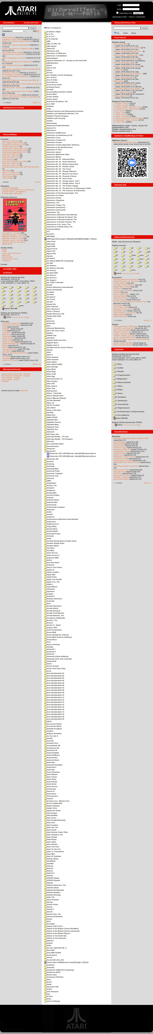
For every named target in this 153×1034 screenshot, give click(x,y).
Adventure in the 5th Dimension (58, 147)
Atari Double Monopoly (55, 820)
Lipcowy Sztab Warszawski (124, 77)
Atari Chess (50, 818)
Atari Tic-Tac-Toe (52, 849)
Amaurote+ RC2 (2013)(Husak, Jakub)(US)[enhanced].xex (71, 456)
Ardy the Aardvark (53, 630)
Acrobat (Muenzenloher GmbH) (58, 92)
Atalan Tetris (50, 808)
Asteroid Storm (51, 760)
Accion (48, 73)
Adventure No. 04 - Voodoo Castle (59, 166)
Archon (5, 347)
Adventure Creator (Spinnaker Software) (61, 145)
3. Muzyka (118, 371)
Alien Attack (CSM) (53, 364)
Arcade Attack (51, 608)
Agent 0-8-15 (50, 249)
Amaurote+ (50, 451)
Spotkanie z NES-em (10, 73)
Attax (47, 945)
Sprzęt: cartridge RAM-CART (124, 337)
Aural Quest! (50, 955)
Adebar (48, 121)
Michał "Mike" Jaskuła (122, 287)
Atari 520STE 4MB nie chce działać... (128, 88)
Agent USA (50, 253)
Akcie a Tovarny (52, 311)
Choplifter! (6, 329)
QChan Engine (7, 178)
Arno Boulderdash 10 (54, 695)
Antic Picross (51, 553)
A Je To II (49, 36)
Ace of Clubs (50, 80)
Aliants (48, 350)
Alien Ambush (51, 357)
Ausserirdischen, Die (54, 960)
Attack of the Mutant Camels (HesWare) (61, 928)
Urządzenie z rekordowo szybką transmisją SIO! (20, 69)
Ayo (47, 994)
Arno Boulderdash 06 (54, 685)
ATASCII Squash (52, 880)
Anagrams (49, 490)
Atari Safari (50, 842)
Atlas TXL (49, 897)
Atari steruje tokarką (121, 479)
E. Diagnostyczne (121, 408)
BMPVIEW (6, 171)
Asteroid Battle (51, 753)
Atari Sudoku (50, 844)
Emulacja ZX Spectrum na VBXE (14, 161)
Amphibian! (50, 483)
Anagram (49, 488)
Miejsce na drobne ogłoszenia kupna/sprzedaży (131, 339)
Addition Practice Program (56, 116)
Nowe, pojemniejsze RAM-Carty (126, 326)
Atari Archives (7, 257)
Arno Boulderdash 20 (54, 719)
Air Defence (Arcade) (54, 268)
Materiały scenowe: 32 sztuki (13, 235)
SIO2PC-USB (119, 444)
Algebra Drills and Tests (55, 340)
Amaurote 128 (51, 459)
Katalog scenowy (119, 245)
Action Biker (50, 94)
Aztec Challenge (52, 1001)
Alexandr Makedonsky (54, 328)
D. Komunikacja (120, 404)
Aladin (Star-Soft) (52, 316)
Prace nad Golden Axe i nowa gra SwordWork (19, 80)
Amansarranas (51, 446)
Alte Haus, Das (51, 434)
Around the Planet (53, 724)
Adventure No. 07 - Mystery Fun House (61, 174)
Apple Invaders (51, 572)
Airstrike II (49, 297)
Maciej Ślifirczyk (120, 311)
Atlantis (48, 883)
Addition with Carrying (54, 118)
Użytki (125, 33)
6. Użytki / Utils (119, 112)
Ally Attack (50, 408)
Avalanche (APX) (52, 972)
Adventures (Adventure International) (60, 215)
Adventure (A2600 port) (55, 133)
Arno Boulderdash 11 (54, 697)
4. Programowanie (121, 375)
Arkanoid (49, 654)
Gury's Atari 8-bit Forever (11, 253)
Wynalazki (116, 436)
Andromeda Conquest (54, 507)
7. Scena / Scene (120, 114)
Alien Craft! (50, 374)
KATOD (116, 292)
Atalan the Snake (52, 810)
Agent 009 (49, 246)
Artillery (48, 731)
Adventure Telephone (54, 200)
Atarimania (6, 255)
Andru (48, 512)
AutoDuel (49, 965)
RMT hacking (119, 81)
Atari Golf (49, 823)
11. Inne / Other (119, 122)
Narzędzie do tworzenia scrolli (13, 145)
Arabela (48, 594)
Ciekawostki (118, 70)
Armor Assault (51, 666)
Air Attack (49, 258)
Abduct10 (49, 48)
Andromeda (50, 505)
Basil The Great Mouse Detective (14, 353)
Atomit (48, 907)
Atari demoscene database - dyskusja (15, 376)
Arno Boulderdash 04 (54, 680)
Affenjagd (49, 236)
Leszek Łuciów (119, 300)
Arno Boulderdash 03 (54, 678)
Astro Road (50, 779)
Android (48, 497)
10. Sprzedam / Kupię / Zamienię (126, 120)
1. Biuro (117, 364)
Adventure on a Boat (54, 195)
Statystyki (5, 381)
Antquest (49, 565)
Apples (48, 584)
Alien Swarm (50, 386)
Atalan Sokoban (52, 806)
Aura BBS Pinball (52, 953)
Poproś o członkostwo (137, 17)
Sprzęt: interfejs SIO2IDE (123, 343)
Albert (48, 318)
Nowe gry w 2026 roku (10, 141)
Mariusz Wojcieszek (121, 294)
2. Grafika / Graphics (121, 105)
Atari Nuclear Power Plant (56, 832)
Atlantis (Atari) (51, 888)
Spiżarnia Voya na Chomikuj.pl (13, 242)
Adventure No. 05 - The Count (57, 169)
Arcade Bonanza (52, 611)
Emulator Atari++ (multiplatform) (14, 192)
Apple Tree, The (52, 582)
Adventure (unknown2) (54, 210)
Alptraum (49, 432)
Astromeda (50, 789)
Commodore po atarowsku (12, 65)
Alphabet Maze (51, 424)
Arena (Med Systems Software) (58, 637)
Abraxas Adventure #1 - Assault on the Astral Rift (65, 60)
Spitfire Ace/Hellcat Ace (11, 344)
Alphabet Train (51, 427)
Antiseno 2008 (51, 558)
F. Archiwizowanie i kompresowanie (128, 411)
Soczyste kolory (119, 472)
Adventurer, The (52, 212)
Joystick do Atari (120, 453)
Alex (47, 326)
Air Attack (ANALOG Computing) (58, 261)
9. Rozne (118, 393)
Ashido (48, 738)
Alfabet (48, 333)
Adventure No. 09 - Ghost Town (58, 178)
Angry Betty (50, 526)
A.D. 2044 (49, 104)
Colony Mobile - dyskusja (10, 377)
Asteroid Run (51, 758)
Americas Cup (51, 476)
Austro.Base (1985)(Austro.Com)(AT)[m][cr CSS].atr (66, 962)
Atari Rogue (50, 839)
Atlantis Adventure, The (55, 885)
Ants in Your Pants (53, 567)
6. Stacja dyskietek (122, 382)
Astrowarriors (51, 796)
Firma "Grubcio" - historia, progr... (126, 55)
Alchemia (49, 321)
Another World (51, 546)
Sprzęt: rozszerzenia (121, 334)
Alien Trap (49, 388)
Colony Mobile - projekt (10, 379)
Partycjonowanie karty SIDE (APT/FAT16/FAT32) (20, 167)
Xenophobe (6, 336)
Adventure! (50, 130)
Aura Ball (49, 950)
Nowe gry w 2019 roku (10, 156)
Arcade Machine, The (54, 615)
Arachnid (49, 601)
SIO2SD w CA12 (120, 447)
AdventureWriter (52, 229)
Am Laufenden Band (54, 444)
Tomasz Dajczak (120, 283)
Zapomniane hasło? (119, 17)
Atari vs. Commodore (54, 851)
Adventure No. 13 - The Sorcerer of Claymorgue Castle (67, 188)
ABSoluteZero (51, 63)
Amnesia (49, 478)
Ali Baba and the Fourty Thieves (58, 347)
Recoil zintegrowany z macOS (13, 58)
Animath (49, 536)
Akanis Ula (50, 304)
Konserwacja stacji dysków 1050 (14, 150)
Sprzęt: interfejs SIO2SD (123, 345)
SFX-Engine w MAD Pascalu (13, 143)
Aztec (47, 999)
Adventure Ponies (52, 198)
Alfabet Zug (50, 335)
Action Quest (50, 99)
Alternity (49, 441)
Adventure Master (52, 157)
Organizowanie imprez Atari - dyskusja (15, 374)
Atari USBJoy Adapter (122, 330)
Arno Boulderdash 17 (54, 712)
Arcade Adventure (53, 606)
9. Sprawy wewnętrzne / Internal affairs (128, 118)
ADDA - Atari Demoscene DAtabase (126, 242)
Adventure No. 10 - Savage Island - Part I (62, 181)
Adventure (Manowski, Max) (56, 154)
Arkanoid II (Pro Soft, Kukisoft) (58, 659)
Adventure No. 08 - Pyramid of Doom (60, 176)
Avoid (48, 982)
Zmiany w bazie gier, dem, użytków (127, 48)
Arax (47, 603)
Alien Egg (49, 376)
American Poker (52, 471)
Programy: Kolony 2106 (122, 332)
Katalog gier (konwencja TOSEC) (14, 313)
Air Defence (50, 266)
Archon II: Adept (8, 342)
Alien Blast (50, 369)
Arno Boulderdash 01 (54, 673)
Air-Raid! (49, 292)
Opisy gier (5, 321)
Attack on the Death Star (55, 936)
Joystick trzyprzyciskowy (123, 460)
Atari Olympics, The (53, 835)
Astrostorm (50, 794)
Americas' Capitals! (53, 473)
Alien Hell (49, 384)
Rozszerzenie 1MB (121, 459)
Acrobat (48, 89)
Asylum (48, 798)
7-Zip (21, 317)
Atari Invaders (51, 825)
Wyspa (5, 345)
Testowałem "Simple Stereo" (124, 457)
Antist (48, 560)
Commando (6, 332)
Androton (49, 510)
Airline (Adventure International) (58, 287)
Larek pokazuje (8, 159)
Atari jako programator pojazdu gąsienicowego (131, 438)
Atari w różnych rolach (122, 475)
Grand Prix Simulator (10, 360)
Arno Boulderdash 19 (54, 717)
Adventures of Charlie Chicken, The (60, 222)
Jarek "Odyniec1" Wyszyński (124, 313)
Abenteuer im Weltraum (55, 53)
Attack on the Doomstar (55, 938)
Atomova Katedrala (53, 916)
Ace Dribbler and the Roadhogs (58, 75)
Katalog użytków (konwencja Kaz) (125, 354)
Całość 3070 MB (9, 308)
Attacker (49, 941)
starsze (37, 182)
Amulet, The (50, 485)
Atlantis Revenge (52, 895)
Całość (7, 317)
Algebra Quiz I (51, 343)
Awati (47, 984)
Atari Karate (50, 830)
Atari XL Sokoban (52, 856)
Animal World (51, 531)
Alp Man (48, 412)
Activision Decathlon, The (56, 101)
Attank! (48, 943)
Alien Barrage (51, 367)
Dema (133, 33)
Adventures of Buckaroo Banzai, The (60, 219)
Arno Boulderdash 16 (54, 709)
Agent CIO (49, 251)
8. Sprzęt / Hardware (121, 116)
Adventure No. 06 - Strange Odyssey (60, 171)
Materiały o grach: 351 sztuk (13, 240)
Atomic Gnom (51, 904)
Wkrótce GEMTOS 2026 (11, 95)
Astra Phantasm (52, 772)
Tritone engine (7, 176)
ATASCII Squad (51, 878)
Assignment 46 (51, 748)
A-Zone (48, 996)
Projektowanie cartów (122, 451)
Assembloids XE (52, 745)
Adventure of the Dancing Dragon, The (61, 193)
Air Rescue (50, 275)
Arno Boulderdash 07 (54, 688)
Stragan (115, 324)
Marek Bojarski (119, 314)
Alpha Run (49, 415)
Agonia (48, 256)
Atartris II (49, 873)
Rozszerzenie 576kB (121, 470)
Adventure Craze (52, 138)
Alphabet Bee (51, 420)
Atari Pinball (50, 837)
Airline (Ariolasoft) (53, 290)
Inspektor (5, 358)
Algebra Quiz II (51, 345)
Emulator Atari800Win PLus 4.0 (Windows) (18, 190)
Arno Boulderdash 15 (54, 707)
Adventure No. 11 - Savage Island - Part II (62, 183)
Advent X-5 (50, 128)
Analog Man (50, 493)
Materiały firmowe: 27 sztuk (12, 238)
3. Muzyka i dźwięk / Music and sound (128, 107)
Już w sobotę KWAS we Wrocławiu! (15, 76)
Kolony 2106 (7, 340)
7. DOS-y (118, 386)
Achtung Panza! (52, 87)
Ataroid (48, 868)
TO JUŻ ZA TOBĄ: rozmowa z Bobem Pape (130, 302)
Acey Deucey (50, 82)
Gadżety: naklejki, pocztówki (124, 335)
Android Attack (51, 500)
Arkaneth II (50, 652)
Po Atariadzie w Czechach (12, 75)
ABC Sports (50, 46)
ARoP (48, 721)
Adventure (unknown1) (54, 207)
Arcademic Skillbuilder (54, 618)
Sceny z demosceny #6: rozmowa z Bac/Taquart (20, 97)
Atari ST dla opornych (10, 172)
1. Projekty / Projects (121, 103)
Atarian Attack (51, 859)
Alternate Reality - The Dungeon (58, 439)
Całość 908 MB (120, 418)
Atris (47, 921)
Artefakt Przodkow (53, 729)
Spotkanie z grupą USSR (11, 39)
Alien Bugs (50, 371)
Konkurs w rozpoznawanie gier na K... (128, 51)
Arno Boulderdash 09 (54, 693)
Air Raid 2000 (51, 273)
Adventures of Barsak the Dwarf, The (60, 217)
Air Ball (48, 263)
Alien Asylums (51, 359)
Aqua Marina (50, 587)
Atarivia (48, 866)
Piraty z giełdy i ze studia (123, 92)
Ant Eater (49, 548)
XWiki (4, 251)
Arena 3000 (50, 632)
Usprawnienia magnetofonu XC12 (15, 148)
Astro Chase (50, 777)
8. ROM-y (118, 390)
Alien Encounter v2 (53, 379)
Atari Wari (49, 854)
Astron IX (49, 791)
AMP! (47, 481)
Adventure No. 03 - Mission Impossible (61, 164)
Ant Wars (49, 550)
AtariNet (48, 863)
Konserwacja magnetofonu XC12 (14, 152)
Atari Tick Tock (51, 847)
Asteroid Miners (52, 755)
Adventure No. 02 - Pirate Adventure (60, 162)
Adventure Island (52, 152)
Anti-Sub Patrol (51, 562)
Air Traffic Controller (54, 282)
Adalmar (49, 106)
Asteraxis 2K (50, 750)
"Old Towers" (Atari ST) (11, 323)
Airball (48, 285)
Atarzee (48, 875)
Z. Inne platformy (121, 415)
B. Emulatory (119, 397)
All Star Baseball (52, 400)
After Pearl (49, 241)
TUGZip (25, 317)
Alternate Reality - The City (56, 436)
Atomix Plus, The (52, 914)
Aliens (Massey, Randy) (55, 398)
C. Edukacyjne (120, 400)
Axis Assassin (51, 991)
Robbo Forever (8, 338)
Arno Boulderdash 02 (54, 676)
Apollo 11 (49, 570)
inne (20, 306)
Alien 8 (48, 355)
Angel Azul (50, 522)
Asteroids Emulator (53, 765)
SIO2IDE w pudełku (121, 477)
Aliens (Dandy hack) (53, 396)
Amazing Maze (51, 469)
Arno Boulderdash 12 (54, 700)
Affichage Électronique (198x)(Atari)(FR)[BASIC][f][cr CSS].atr (70, 239)
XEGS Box (118, 473)
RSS (36, 31)
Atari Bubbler (51, 815)
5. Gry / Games (119, 111)
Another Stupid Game (54, 543)
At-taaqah (49, 924)
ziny (132, 270)
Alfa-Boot (49, 338)
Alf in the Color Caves (54, 331)
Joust (4, 331)
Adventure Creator (53, 142)
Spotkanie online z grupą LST (13, 54)
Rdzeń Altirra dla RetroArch (124, 85)
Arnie (47, 671)
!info (132, 255)
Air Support (50, 280)
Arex (47, 642)
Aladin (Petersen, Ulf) (54, 314)
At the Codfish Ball (53, 803)
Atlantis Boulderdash (54, 890)
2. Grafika (118, 368)
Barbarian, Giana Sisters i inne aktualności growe (20, 84)
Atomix (48, 912)
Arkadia (48, 647)
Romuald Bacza (120, 296)
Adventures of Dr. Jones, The (57, 224)
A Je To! (48, 34)
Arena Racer (50, 640)
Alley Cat (49, 403)
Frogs (4, 327)
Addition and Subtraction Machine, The (61, 113)
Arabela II (49, 596)
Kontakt (4, 264)
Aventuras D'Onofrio (53, 977)
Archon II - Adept (52, 625)
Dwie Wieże (6, 351)
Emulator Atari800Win (10, 188)
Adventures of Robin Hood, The (58, 227)
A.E (47, 231)
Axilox (48, 989)
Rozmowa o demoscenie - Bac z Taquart (17, 91)
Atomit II (49, 909)
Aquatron (49, 591)
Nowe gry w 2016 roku (10, 163)
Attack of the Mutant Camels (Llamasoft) (61, 931)
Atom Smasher (51, 900)
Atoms (48, 919)
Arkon (48, 664)
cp (147, 248)
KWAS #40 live (8, 37)
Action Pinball (51, 97)
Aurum (48, 957)
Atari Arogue (50, 813)
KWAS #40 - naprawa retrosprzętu (15, 45)
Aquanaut (49, 589)
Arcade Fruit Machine (54, 613)
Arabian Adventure (53, 599)
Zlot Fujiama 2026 (120, 44)
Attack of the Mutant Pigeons (57, 933)
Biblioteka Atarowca (9, 197)
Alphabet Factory (52, 422)
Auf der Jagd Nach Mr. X (55, 948)
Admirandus (50, 123)
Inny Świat (6, 356)
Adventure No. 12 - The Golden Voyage (61, 186)
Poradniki (4, 139)
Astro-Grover (50, 786)
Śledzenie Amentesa (121, 298)
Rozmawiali (116, 277)
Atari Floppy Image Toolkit (12, 52)
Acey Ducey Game (53, 85)
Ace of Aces (50, 77)
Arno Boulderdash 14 (54, 705)
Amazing (49, 464)
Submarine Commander (11, 325)
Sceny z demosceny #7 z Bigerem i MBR (17, 49)
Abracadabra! (51, 58)
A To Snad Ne (51, 39)
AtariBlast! (49, 861)
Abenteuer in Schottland (55, 56)
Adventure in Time (53, 150)
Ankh (47, 538)
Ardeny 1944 (50, 627)
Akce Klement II (52, 309)
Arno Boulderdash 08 (54, 690)
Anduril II (49, 517)
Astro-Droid (50, 784)
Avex (47, 979)
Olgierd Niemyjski (120, 316)
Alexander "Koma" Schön (123, 309)
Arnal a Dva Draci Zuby (55, 668)
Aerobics (49, 234)
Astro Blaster (51, 774)
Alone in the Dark (52, 410)
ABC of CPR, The (52, 44)
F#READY (117, 289)
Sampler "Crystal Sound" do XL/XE (127, 66)
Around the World (52, 726)
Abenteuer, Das (51, 51)
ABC (47, 41)
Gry (118, 33)
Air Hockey (50, 270)
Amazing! (49, 466)
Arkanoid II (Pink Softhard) (56, 656)
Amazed (48, 461)
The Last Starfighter (9, 349)
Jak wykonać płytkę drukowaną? (126, 466)
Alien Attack (50, 362)
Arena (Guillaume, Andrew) (56, 635)
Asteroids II (50, 767)
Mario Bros (6, 334)
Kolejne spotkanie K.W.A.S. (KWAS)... (128, 74)
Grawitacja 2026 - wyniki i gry (13, 87)
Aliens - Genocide (52, 393)
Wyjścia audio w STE (122, 96)
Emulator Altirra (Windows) (12, 193)
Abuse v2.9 (50, 68)
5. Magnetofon (120, 379)
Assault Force (51, 743)
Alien (47, 352)
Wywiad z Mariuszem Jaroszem (126, 279)
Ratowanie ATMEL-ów (122, 449)
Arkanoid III (50, 661)
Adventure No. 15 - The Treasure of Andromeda (64, 190)
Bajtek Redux (7, 244)
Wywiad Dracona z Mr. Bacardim (126, 281)
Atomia (48, 902)
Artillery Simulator (53, 733)
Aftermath (49, 244)
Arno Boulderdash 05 (54, 683)
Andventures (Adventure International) (61, 519)
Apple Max (49, 575)
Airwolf (48, 302)
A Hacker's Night (52, 32)
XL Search (6, 261)
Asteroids (49, 762)
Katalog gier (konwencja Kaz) (12, 277)
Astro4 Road (50, 782)
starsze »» (36, 102)
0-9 (4, 287)
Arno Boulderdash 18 (54, 714)
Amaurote (49, 449)
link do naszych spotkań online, (125, 142)
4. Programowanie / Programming (126, 109)
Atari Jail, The (51, 827)
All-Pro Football (52, 405)
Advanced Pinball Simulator (56, 125)
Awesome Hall (51, 987)
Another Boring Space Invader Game (60, 541)
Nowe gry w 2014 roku (10, 174)
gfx (148, 252)
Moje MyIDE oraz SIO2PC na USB (127, 462)
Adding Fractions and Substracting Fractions (63, 111)
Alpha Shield (50, 417)
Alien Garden (50, 381)
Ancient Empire (51, 495)
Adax (47, 109)
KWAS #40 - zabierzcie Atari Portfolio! (16, 41)
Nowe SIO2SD (119, 446)
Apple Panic (50, 577)
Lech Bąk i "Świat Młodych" (124, 285)
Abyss (48, 70)
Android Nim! (51, 502)
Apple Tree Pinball (53, 579)
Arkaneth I (49, 649)
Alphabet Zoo (51, 429)
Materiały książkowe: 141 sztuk (14, 236)
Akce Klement (51, 306)
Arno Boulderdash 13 (54, 702)
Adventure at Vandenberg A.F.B (58, 135)
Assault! (49, 741)
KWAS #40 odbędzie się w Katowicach (17, 62)
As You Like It (51, 736)
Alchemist (49, 323)
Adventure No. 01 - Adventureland (59, 159)
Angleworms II (51, 524)
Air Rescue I (50, 278)
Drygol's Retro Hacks (10, 259)
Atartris (48, 871)
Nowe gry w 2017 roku (10, 158)
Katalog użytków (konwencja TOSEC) (127, 422)
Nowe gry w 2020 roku (10, 154)
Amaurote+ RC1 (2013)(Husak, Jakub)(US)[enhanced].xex (71, 453)
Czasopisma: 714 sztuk (11, 233)
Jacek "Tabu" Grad (121, 307)
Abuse (48, 65)
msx (140, 259)
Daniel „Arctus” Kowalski (123, 290)
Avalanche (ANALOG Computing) (59, 970)
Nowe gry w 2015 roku (10, 165)
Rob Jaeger (118, 305)
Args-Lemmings (52, 644)
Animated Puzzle (52, 534)
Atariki (4, 249)
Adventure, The (51, 203)
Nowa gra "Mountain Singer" (124, 62)
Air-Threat (49, 299)
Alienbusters (50, 391)
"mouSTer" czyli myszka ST (124, 328)
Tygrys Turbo (118, 455)
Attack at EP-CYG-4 (53, 926)
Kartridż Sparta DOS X (10, 146)
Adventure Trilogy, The (54, 205)
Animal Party (50, 529)
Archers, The (50, 620)
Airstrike (49, 294)
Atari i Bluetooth (120, 442)
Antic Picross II (51, 555)
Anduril (48, 514)
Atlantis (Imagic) (52, 892)
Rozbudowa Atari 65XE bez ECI (126, 59)
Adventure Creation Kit (54, 140)
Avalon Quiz (50, 975)
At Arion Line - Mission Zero (57, 801)
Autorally (49, 967)
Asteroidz (49, 770)
